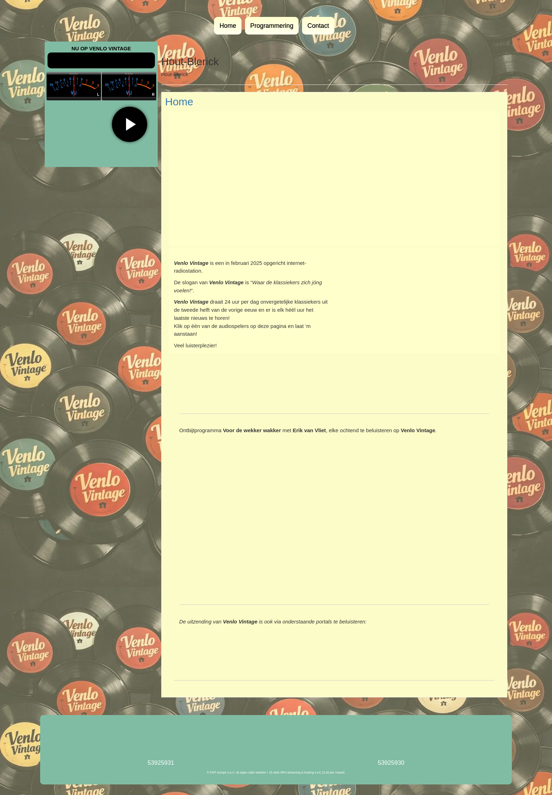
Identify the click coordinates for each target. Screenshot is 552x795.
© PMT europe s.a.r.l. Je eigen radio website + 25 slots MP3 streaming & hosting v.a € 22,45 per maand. (276, 772)
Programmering (271, 25)
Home (227, 25)
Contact (318, 25)
